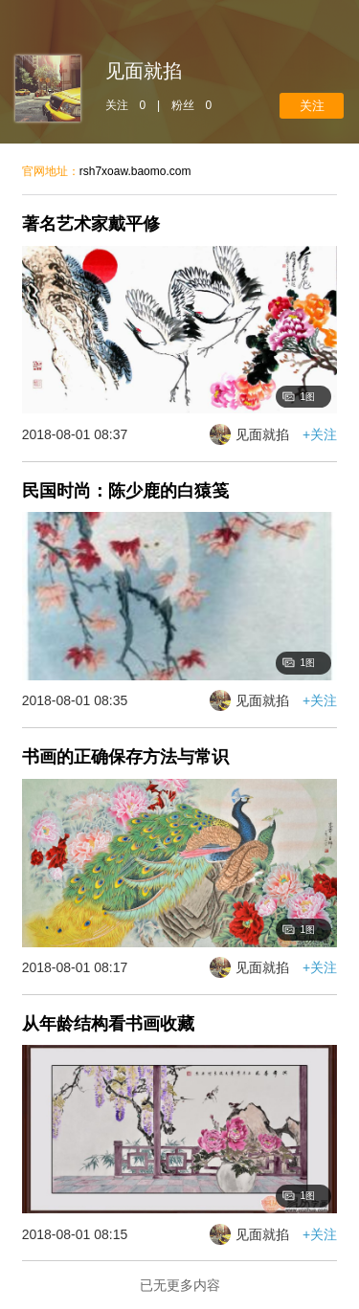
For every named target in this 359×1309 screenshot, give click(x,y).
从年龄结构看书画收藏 (108, 1023)
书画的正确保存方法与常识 (125, 756)
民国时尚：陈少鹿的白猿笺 (125, 490)
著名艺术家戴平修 (91, 223)
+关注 (312, 106)
